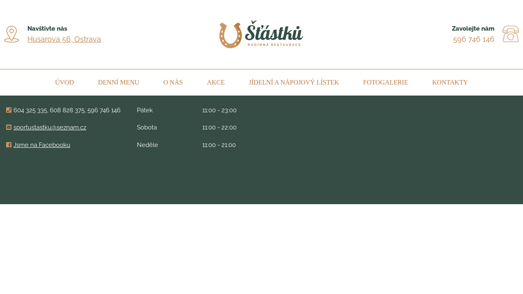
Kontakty (450, 82)
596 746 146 (473, 39)
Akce (216, 82)
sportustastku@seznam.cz (49, 127)
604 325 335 (30, 110)
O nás (173, 82)
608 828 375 (67, 110)
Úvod (64, 82)
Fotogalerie (385, 82)
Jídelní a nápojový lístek (294, 82)
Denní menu (118, 82)
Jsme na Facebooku (41, 145)
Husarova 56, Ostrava (64, 39)
